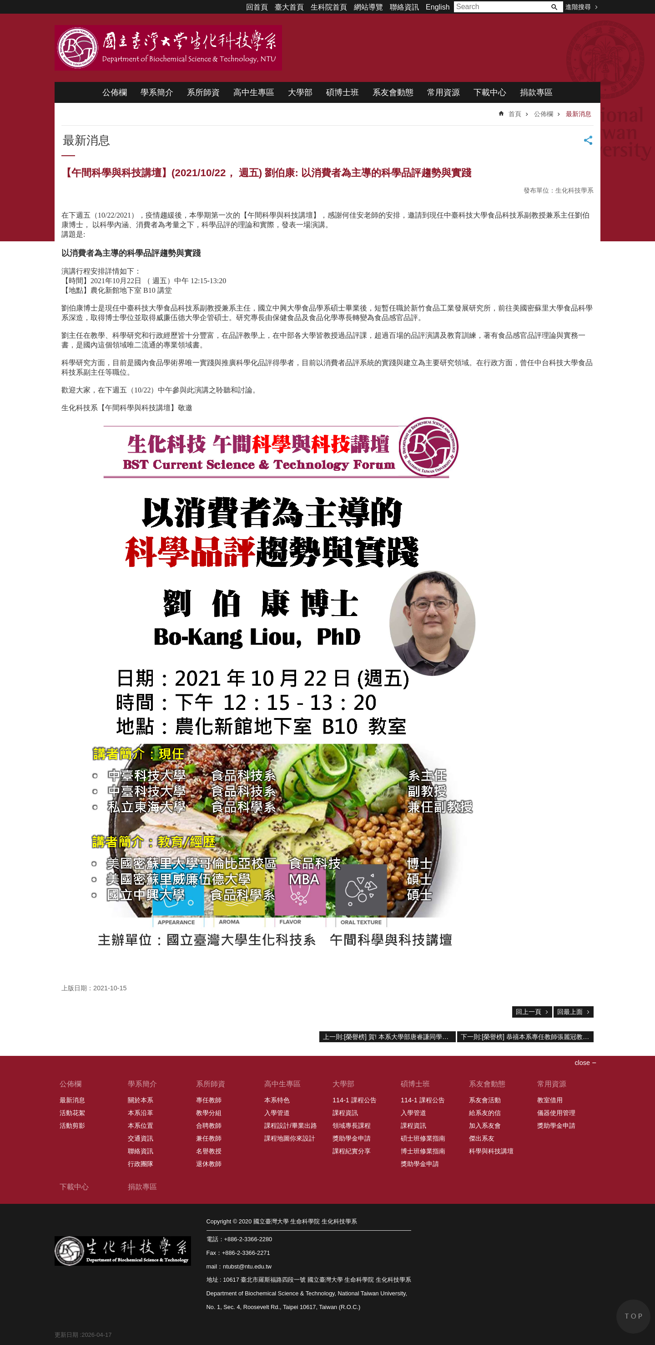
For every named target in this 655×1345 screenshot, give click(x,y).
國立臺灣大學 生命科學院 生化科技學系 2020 (168, 48)
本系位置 (140, 1125)
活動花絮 (72, 1112)
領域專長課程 (352, 1125)
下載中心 (490, 92)
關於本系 (140, 1100)
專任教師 (209, 1100)
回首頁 (257, 7)
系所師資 (203, 92)
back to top (633, 1316)
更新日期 (66, 1334)
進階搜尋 (578, 6)
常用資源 (443, 92)
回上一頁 (528, 1011)
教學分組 (209, 1112)
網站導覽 (368, 7)
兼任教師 (209, 1138)
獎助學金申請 (352, 1138)
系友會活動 (485, 1100)
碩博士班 (342, 92)
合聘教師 (209, 1125)
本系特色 (277, 1100)
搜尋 (554, 6)
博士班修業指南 (423, 1151)
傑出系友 (481, 1138)
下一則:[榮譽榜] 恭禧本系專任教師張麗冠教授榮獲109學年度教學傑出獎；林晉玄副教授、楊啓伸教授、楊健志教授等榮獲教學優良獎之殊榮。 (527, 1036)
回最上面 (570, 1011)
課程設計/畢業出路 (290, 1125)
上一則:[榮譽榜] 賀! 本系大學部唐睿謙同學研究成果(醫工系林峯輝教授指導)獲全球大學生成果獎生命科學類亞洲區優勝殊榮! (389, 1036)
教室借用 (550, 1100)
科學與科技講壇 (491, 1151)
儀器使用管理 (556, 1112)
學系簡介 (157, 92)
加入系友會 (485, 1125)
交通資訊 (140, 1138)
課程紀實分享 (352, 1151)
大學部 (300, 92)
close (582, 1062)
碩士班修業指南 (423, 1138)
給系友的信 (485, 1112)
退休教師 (209, 1163)
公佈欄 (114, 92)
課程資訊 (345, 1112)
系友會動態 (393, 92)
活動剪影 (72, 1125)
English (437, 7)
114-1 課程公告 (355, 1100)
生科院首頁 (329, 7)
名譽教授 (209, 1151)
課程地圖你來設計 (289, 1138)
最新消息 (578, 113)
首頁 (515, 113)
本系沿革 (140, 1112)
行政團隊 (140, 1163)
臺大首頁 (289, 7)
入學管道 (277, 1112)
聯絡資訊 (404, 7)
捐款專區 (536, 92)
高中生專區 (253, 92)
